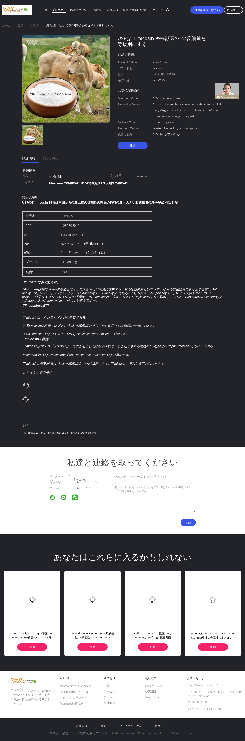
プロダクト (59, 10)
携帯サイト (162, 726)
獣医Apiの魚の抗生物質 (84, 432)
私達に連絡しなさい (135, 10)
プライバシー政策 (130, 726)
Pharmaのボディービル (74, 692)
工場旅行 (97, 10)
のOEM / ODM (154, 686)
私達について (78, 10)
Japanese (233, 10)
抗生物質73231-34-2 (34, 432)
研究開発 (151, 691)
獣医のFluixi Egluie (58, 432)
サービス (109, 691)
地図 (103, 726)
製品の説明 (51, 158)
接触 (132, 145)
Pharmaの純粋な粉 (71, 703)
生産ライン (152, 697)
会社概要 (109, 703)
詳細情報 (28, 158)
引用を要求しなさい (207, 10)
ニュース (158, 10)
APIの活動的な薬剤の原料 (75, 686)
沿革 (106, 686)
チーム (108, 697)
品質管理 (112, 10)
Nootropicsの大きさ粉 (73, 698)
